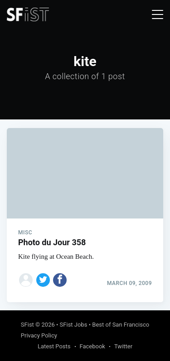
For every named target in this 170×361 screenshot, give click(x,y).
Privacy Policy (39, 335)
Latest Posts (54, 346)
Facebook (92, 346)
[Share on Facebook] (60, 280)
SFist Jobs (73, 324)
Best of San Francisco (120, 324)
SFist (27, 324)
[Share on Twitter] (43, 280)
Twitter (123, 346)
